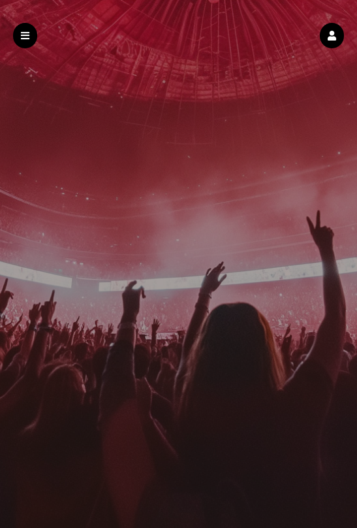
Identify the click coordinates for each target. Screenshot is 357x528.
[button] (332, 35)
